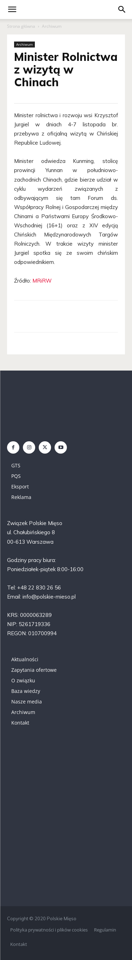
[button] (122, 9)
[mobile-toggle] (12, 9)
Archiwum (52, 26)
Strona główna (21, 26)
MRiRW (42, 280)
